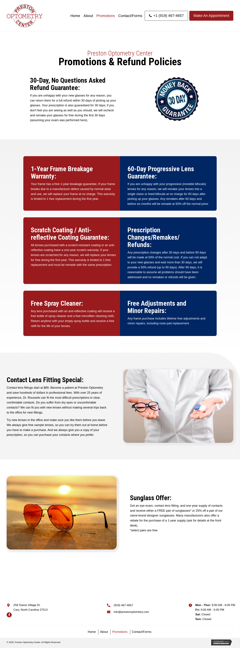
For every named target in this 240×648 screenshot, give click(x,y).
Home (92, 632)
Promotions (119, 632)
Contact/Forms (142, 632)
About (104, 632)
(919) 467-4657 (123, 605)
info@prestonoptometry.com (131, 612)
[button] (9, 614)
